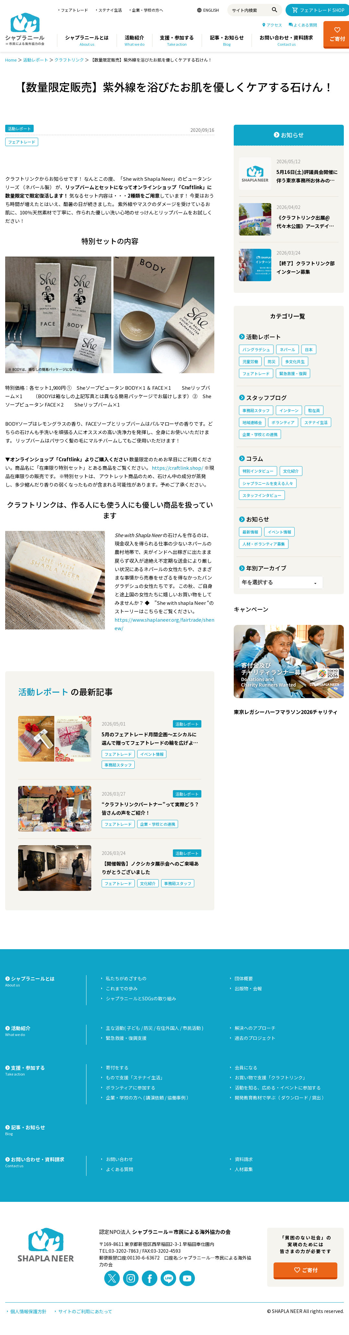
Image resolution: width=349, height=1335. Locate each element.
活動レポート (35, 60)
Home (11, 60)
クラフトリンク (69, 60)
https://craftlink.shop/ (177, 467)
